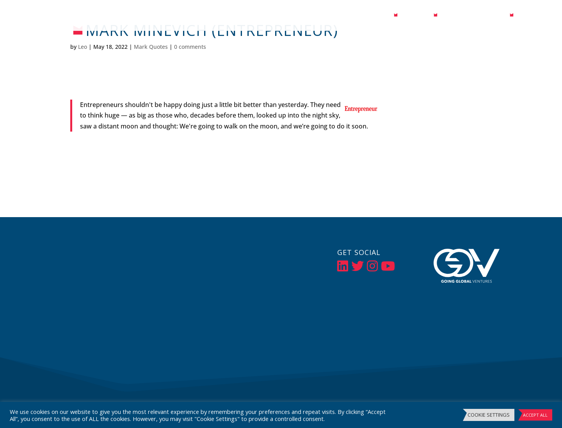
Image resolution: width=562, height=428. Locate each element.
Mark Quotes (151, 46)
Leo (82, 46)
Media (412, 16)
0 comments (190, 46)
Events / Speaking (474, 16)
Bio (385, 16)
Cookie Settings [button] (489, 414)
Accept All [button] (535, 415)
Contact (533, 16)
